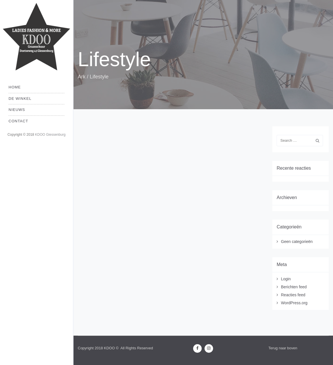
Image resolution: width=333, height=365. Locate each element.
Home (15, 87)
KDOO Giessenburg (50, 135)
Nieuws (17, 110)
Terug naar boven (282, 348)
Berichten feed (294, 287)
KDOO (109, 348)
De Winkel (20, 98)
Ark (81, 77)
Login (286, 279)
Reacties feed (293, 295)
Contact (18, 121)
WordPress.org (294, 303)
